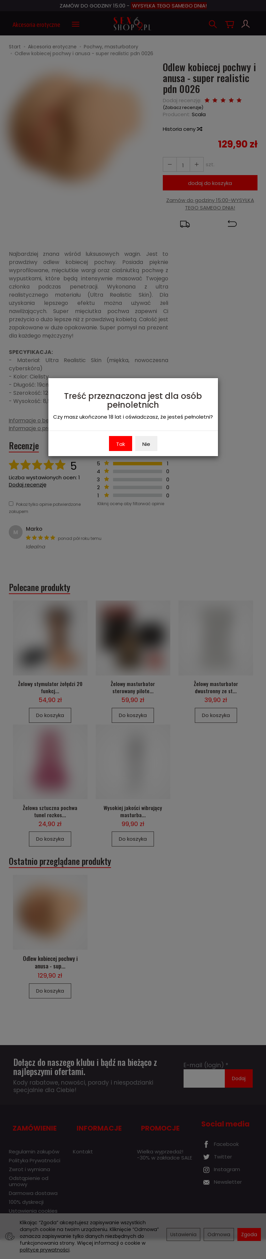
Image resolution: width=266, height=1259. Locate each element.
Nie (146, 444)
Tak (120, 444)
